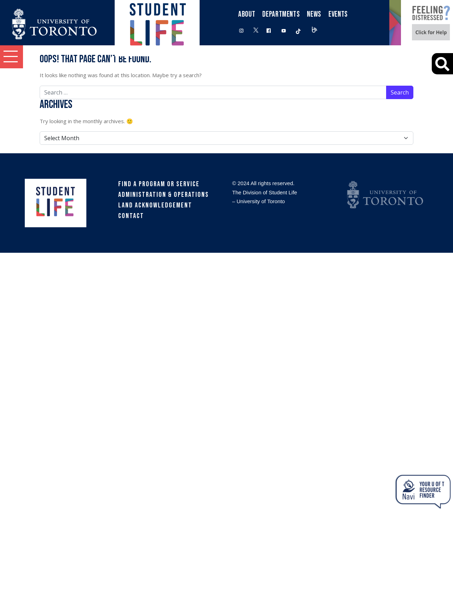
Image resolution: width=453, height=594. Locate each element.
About (246, 14)
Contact (131, 216)
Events (338, 14)
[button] (11, 56)
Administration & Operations (163, 194)
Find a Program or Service (159, 184)
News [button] (314, 14)
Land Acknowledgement (155, 205)
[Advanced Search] (442, 63)
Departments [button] (281, 14)
